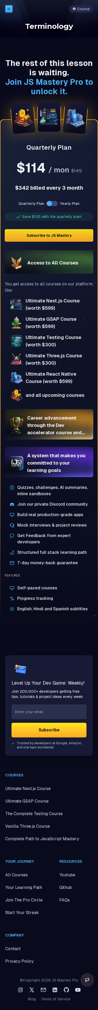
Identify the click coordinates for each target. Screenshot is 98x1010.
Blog (32, 999)
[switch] (52, 203)
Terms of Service (55, 999)
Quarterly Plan (31, 203)
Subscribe (49, 729)
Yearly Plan (69, 203)
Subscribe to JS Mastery (49, 235)
